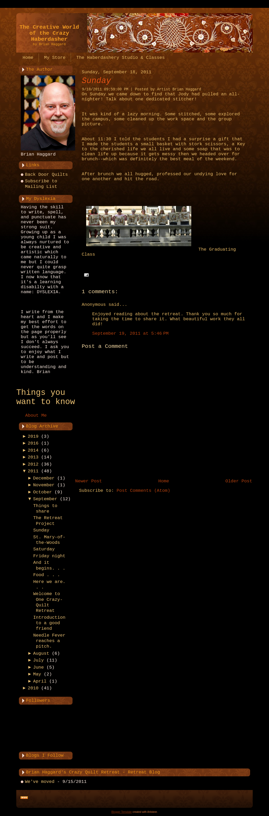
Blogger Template (121, 811)
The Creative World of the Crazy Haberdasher (49, 33)
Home (163, 481)
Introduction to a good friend (49, 623)
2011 (33, 471)
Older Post (238, 481)
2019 (33, 436)
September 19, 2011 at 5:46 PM (130, 333)
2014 (33, 450)
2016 (33, 443)
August (41, 653)
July (38, 660)
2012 (33, 464)
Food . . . (46, 574)
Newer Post (88, 481)
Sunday (41, 530)
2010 (33, 688)
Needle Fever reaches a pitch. (49, 641)
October (42, 492)
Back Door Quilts (46, 174)
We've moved (39, 781)
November (44, 485)
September (45, 499)
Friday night (49, 556)
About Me (36, 415)
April (39, 681)
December (44, 478)
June (38, 667)
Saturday (44, 549)
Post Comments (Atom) (143, 490)
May (37, 674)
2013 (33, 457)
